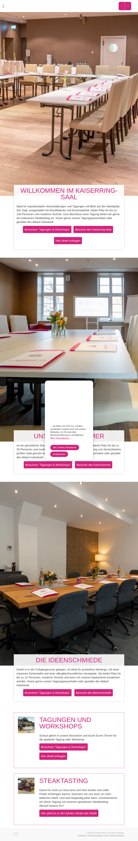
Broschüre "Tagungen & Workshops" (47, 229)
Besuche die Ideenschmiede (93, 692)
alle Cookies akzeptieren (64, 447)
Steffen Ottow (101, 833)
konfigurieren (59, 454)
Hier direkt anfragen (68, 240)
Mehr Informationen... (60, 438)
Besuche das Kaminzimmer (94, 464)
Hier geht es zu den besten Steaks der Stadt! (69, 813)
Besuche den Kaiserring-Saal (93, 229)
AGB (106, 835)
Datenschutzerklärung (95, 835)
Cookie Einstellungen (116, 835)
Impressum (82, 835)
